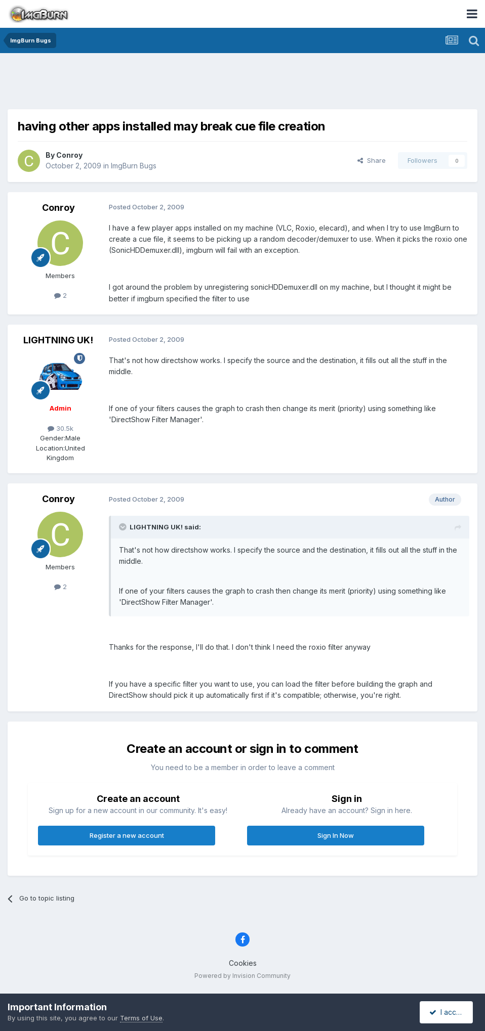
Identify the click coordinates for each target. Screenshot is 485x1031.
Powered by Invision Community (242, 975)
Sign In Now (335, 835)
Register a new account (127, 835)
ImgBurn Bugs (133, 165)
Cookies (243, 963)
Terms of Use (141, 1018)
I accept (448, 1012)
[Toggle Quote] (123, 527)
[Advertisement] (242, 83)
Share (371, 160)
